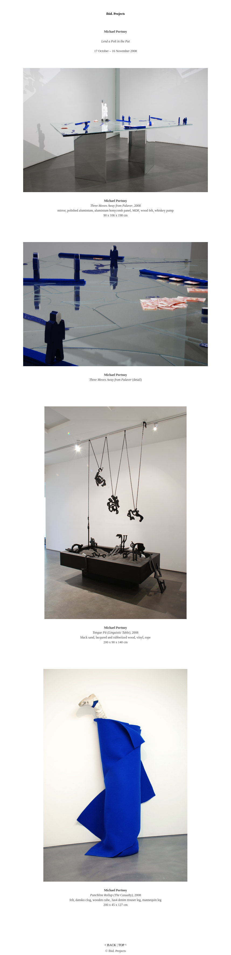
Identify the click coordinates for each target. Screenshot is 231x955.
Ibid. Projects (115, 14)
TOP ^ (122, 945)
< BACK (110, 945)
